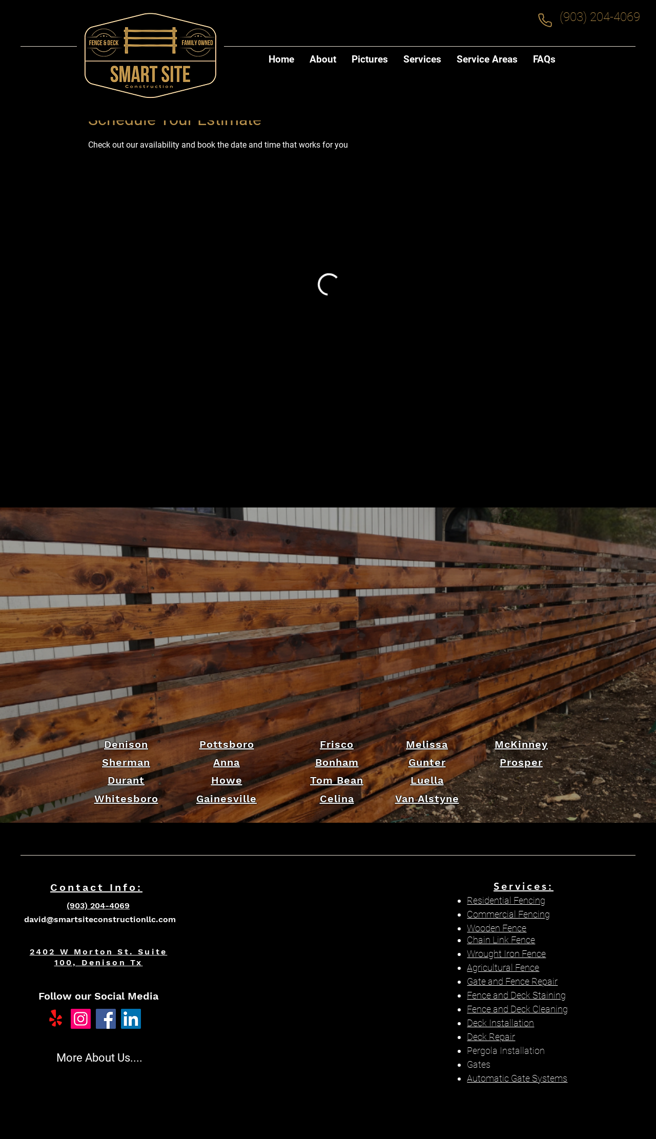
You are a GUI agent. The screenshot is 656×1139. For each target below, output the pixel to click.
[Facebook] (106, 1019)
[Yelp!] (56, 1019)
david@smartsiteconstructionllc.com (100, 919)
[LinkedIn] (131, 1019)
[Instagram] (81, 1019)
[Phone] (545, 20)
